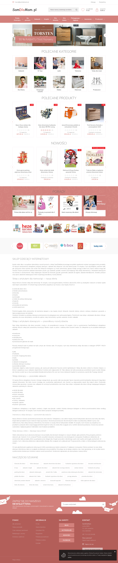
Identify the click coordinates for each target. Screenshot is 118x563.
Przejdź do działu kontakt (92, 549)
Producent (99, 19)
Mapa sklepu (16, 560)
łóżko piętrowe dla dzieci (88, 480)
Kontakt (38, 543)
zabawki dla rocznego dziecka (61, 468)
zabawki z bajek (27, 468)
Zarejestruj (102, 2)
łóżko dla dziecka (19, 485)
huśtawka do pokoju (94, 468)
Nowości (66, 535)
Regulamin (39, 533)
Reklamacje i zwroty (18, 533)
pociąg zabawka (72, 476)
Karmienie (88, 19)
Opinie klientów (41, 527)
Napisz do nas (89, 544)
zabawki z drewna (40, 480)
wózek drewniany (48, 485)
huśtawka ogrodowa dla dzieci (74, 463)
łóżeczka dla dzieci (19, 463)
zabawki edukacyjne (35, 472)
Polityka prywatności (42, 537)
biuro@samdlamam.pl (22, 2)
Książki (46, 19)
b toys (16, 468)
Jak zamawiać (16, 524)
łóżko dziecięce (34, 463)
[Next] (105, 35)
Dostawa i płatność (18, 537)
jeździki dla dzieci (19, 476)
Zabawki (37, 19)
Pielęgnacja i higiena (75, 19)
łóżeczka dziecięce (70, 480)
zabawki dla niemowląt (95, 472)
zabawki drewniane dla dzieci (52, 463)
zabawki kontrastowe (64, 485)
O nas (37, 524)
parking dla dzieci (19, 472)
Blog (66, 525)
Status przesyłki (17, 527)
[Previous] (12, 35)
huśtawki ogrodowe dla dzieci (54, 476)
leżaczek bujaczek (55, 480)
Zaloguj (93, 2)
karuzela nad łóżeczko (94, 463)
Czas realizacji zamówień (20, 530)
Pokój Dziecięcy (17, 19)
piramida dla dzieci (87, 476)
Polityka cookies (41, 540)
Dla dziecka (55, 19)
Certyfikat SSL (40, 530)
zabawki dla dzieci (42, 468)
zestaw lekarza (78, 468)
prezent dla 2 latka (51, 472)
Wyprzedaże (67, 530)
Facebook (66, 540)
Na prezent (27, 19)
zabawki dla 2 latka (34, 476)
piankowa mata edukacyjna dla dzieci (72, 472)
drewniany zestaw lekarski (22, 480)
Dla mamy (64, 19)
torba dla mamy (33, 485)
